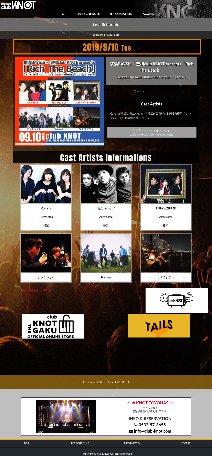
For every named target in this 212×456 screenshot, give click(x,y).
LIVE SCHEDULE (88, 14)
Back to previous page (106, 34)
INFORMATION (121, 14)
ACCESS (148, 14)
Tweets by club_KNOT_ (35, 290)
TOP (63, 14)
